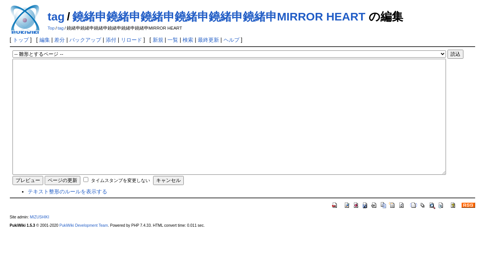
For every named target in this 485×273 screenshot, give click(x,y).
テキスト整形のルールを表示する (67, 214)
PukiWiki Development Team (83, 248)
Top (51, 28)
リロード (131, 40)
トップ (21, 40)
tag (56, 16)
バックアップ (85, 40)
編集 (44, 40)
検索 (188, 40)
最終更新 (208, 40)
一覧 (172, 40)
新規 (158, 40)
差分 (59, 40)
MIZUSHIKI (39, 240)
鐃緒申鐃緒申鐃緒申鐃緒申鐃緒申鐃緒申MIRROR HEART (218, 16)
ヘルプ (231, 40)
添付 (111, 40)
